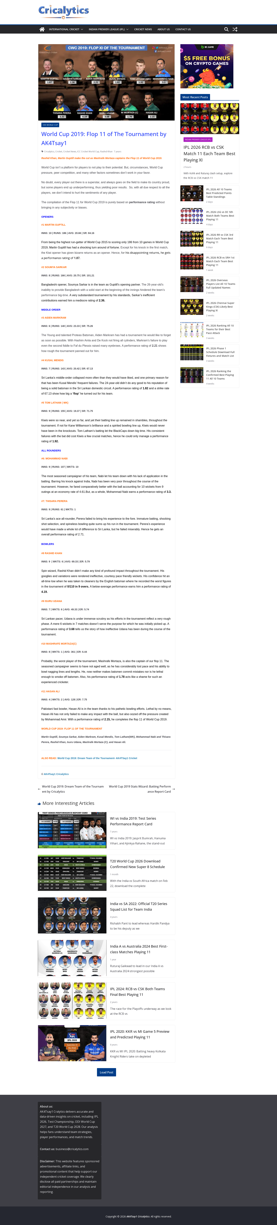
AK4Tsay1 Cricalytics (56, 774)
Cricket (58, 151)
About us (164, 29)
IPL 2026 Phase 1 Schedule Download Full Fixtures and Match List (220, 352)
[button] (81, 29)
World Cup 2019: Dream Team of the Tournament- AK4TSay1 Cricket (97, 758)
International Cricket (64, 29)
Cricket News (143, 29)
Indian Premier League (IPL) (107, 29)
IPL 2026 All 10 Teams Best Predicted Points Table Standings (219, 193)
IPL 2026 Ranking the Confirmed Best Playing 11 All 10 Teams (220, 374)
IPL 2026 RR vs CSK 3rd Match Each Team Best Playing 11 (219, 238)
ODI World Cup (50, 125)
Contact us (183, 29)
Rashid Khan (106, 151)
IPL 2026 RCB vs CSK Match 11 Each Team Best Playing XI (209, 153)
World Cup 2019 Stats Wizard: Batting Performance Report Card (142, 789)
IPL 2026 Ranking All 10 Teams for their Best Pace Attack (220, 329)
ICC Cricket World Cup (88, 151)
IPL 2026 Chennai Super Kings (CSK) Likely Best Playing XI (220, 306)
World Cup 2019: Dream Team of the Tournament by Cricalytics (71, 789)
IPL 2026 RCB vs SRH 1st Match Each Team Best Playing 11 (220, 261)
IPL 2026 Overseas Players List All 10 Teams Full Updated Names (220, 283)
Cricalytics (49, 151)
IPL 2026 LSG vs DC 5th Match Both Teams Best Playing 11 (220, 215)
